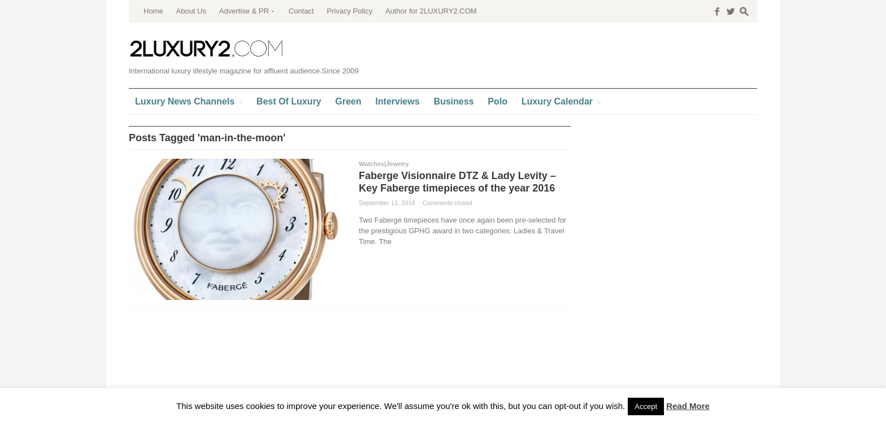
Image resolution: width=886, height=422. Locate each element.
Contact (301, 11)
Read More (688, 406)
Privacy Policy (349, 11)
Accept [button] (646, 406)
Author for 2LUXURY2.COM (431, 11)
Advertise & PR (244, 11)
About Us (191, 11)
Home (153, 11)
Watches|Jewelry (384, 163)
